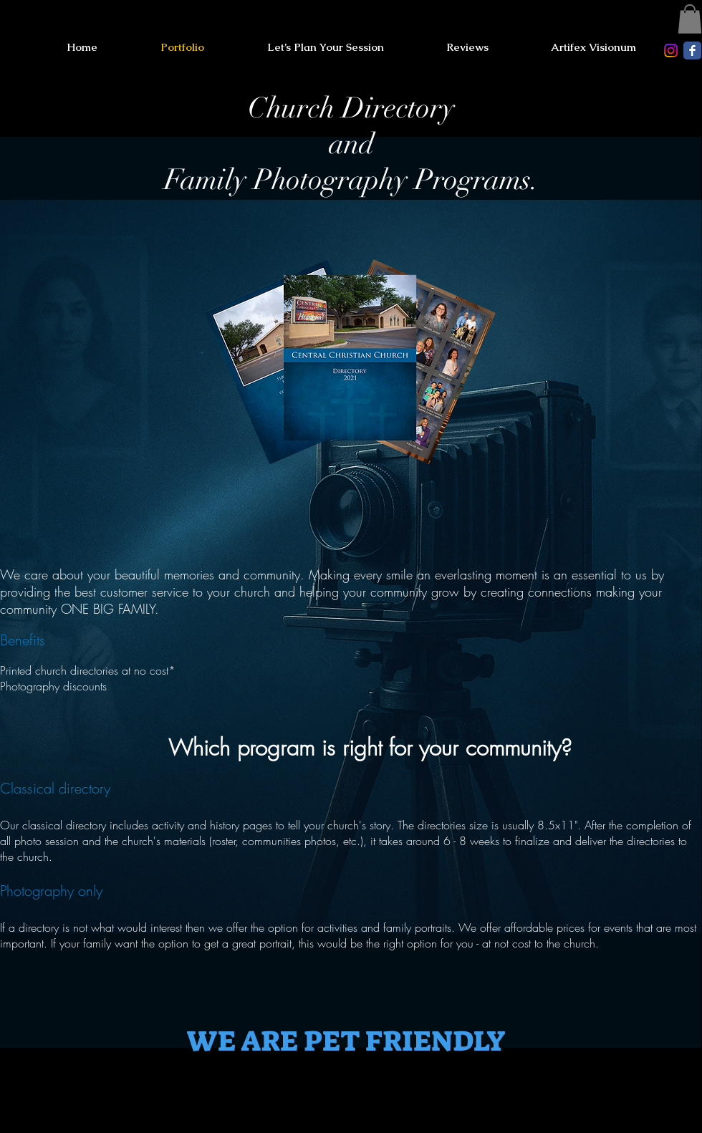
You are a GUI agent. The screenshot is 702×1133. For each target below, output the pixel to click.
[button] (690, 19)
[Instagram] (671, 50)
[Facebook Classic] (692, 50)
